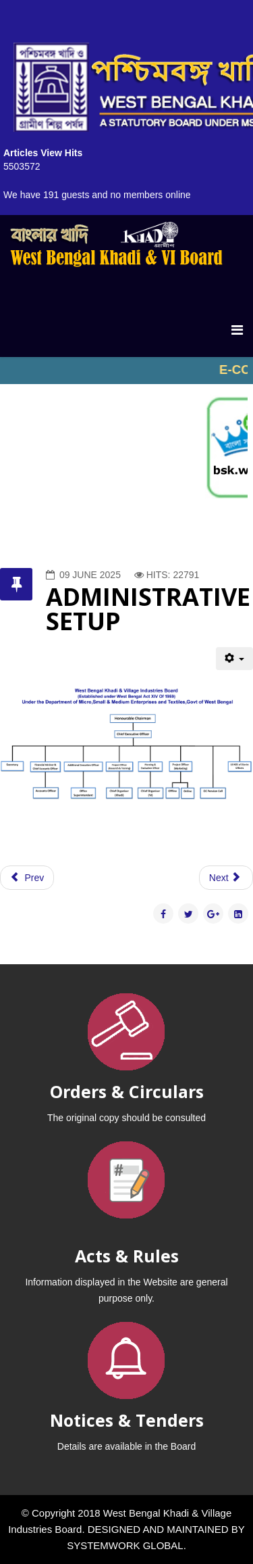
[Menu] (237, 330)
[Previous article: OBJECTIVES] (27, 878)
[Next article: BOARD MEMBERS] (226, 878)
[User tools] (234, 658)
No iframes (126, 370)
